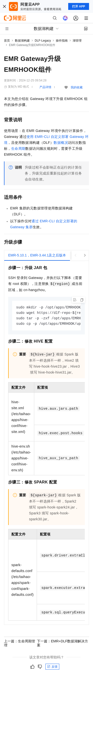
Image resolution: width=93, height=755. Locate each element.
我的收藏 (77, 87)
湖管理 (77, 40)
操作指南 (62, 40)
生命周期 (18, 149)
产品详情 (45, 87)
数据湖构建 (22, 40)
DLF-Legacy (43, 40)
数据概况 (61, 143)
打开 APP (78, 6)
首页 (7, 40)
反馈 (52, 667)
